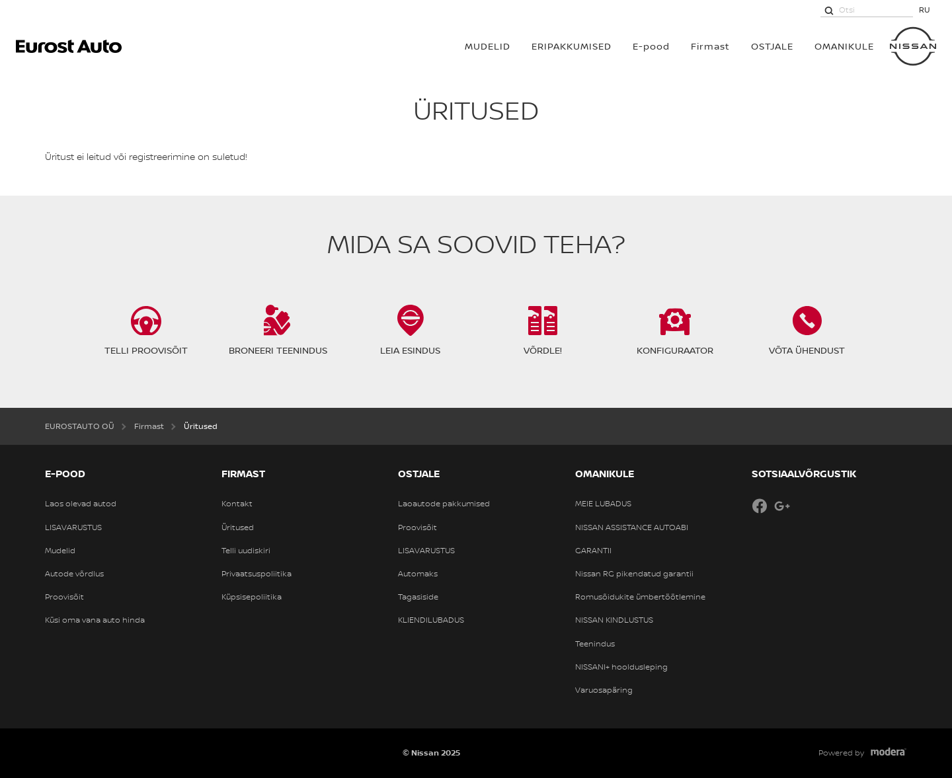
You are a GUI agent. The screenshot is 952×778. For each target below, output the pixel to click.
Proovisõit (64, 597)
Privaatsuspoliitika (256, 573)
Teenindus (595, 644)
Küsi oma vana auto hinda (95, 620)
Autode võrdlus (74, 573)
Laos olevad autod (80, 503)
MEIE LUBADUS (603, 503)
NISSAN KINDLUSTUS (614, 620)
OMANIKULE (844, 46)
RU (924, 9)
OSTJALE (772, 46)
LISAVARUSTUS (73, 527)
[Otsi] (829, 10)
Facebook (760, 506)
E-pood (651, 46)
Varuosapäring (604, 690)
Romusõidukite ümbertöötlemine (640, 597)
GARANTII (593, 550)
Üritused (237, 527)
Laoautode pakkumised (444, 503)
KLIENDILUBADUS (431, 620)
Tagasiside (418, 597)
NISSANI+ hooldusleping (621, 667)
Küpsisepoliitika (251, 597)
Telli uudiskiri (245, 550)
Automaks (418, 573)
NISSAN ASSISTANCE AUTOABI (631, 527)
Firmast (710, 46)
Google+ (782, 506)
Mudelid (60, 550)
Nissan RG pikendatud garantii (634, 573)
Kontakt (237, 503)
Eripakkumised (572, 46)
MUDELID (487, 46)
